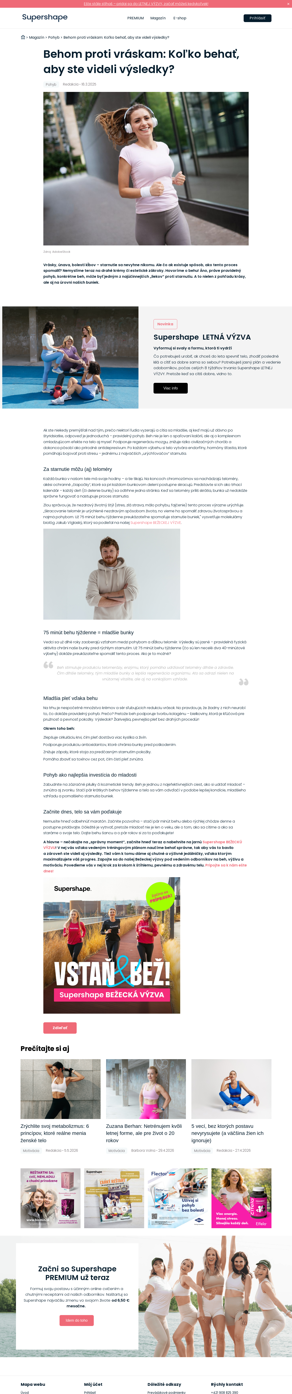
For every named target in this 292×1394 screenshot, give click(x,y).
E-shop (179, 18)
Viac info (171, 388)
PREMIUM (135, 18)
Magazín (158, 18)
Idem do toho (77, 1320)
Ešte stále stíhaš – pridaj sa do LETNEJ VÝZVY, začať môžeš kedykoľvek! (146, 3)
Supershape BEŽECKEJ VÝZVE (155, 522)
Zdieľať (60, 1027)
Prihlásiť (258, 18)
